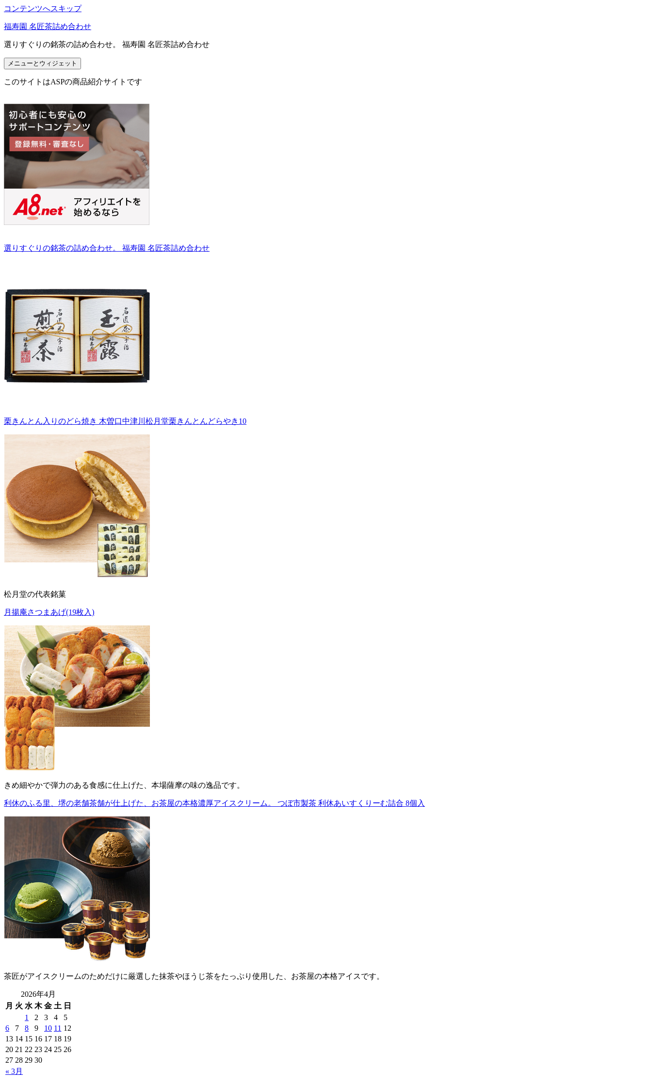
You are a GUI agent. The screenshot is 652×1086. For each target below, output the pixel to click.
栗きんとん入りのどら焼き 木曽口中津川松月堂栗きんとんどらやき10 (125, 421)
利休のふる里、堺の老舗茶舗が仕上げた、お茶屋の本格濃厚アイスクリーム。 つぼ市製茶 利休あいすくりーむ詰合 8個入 (214, 803)
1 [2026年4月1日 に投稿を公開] (27, 1017)
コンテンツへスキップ (43, 8)
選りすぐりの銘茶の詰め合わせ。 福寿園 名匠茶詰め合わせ (107, 248)
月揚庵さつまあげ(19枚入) (49, 612)
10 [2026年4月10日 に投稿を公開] (48, 1028)
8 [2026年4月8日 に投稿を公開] (27, 1028)
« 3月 (14, 1071)
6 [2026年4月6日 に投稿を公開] (7, 1028)
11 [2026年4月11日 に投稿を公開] (57, 1028)
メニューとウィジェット (42, 63)
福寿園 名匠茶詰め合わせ (47, 26)
